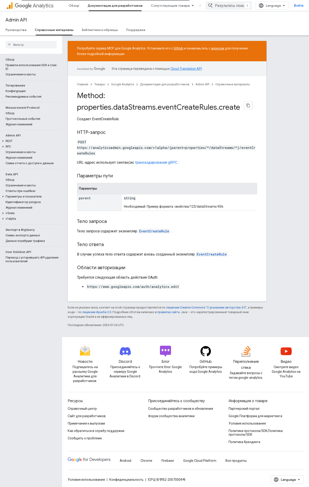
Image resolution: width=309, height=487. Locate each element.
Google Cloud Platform (199, 460)
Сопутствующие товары (170, 5)
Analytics (34, 6)
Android (125, 460)
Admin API (16, 20)
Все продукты (236, 460)
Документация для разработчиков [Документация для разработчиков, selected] (115, 5)
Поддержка (135, 30)
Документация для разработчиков (165, 84)
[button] (30, 141)
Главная (82, 84)
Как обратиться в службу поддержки (96, 431)
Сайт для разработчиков (87, 416)
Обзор (74, 5)
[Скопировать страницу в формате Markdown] (248, 105)
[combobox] (229, 5)
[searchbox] (31, 44)
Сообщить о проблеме (85, 438)
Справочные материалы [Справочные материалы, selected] (54, 30)
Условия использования (247, 423)
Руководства (16, 30)
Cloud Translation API (186, 69)
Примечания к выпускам (86, 423)
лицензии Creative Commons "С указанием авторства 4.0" (206, 307)
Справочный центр (82, 408)
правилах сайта (168, 312)
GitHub (178, 48)
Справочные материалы (232, 84)
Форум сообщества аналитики (171, 416)
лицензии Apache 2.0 (96, 312)
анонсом (217, 48)
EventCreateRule (154, 231)
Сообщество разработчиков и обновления (180, 408)
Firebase (168, 460)
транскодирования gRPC (156, 162)
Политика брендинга (244, 442)
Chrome (146, 460)
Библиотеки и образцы (100, 30)
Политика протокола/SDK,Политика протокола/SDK (256, 432)
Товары (99, 84)
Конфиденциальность (126, 479)
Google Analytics (122, 84)
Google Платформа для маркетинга (255, 416)
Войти (298, 5)
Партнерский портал (244, 408)
